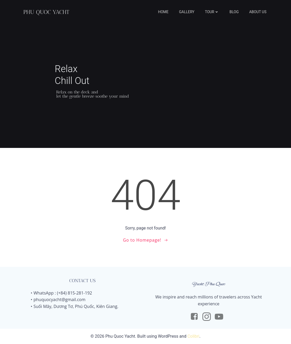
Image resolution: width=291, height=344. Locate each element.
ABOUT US (258, 12)
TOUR (212, 12)
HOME (163, 12)
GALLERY (186, 12)
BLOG (234, 12)
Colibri (193, 336)
